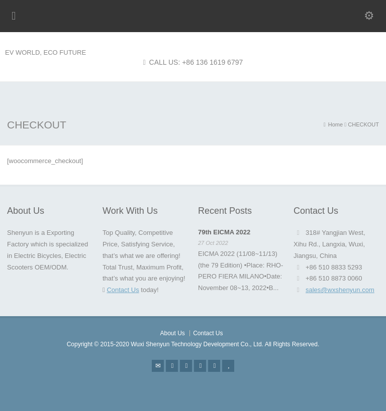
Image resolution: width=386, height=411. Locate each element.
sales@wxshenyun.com (340, 290)
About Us (172, 333)
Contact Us (123, 290)
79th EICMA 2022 (224, 232)
